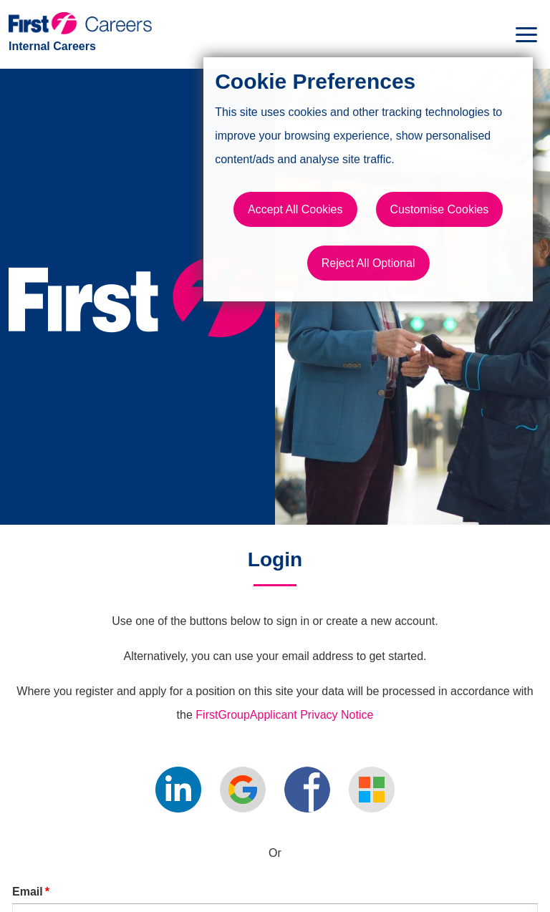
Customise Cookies (439, 209)
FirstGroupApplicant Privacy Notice (284, 715)
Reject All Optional (368, 263)
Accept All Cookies (295, 209)
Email (30, 892)
